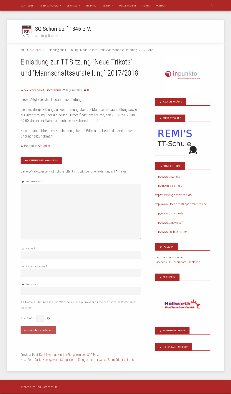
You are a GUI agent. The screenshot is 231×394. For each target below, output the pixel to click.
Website (30, 284)
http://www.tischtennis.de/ (171, 232)
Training (91, 5)
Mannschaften (49, 5)
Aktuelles (44, 146)
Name (30, 248)
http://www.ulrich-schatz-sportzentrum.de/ (180, 204)
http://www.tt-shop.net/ (169, 213)
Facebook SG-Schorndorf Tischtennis (177, 262)
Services (72, 5)
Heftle (146, 5)
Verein (106, 5)
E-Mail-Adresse (36, 266)
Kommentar (34, 181)
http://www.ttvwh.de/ (167, 177)
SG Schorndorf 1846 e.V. (63, 28)
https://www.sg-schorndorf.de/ (173, 195)
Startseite (27, 5)
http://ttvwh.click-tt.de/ (168, 186)
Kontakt (161, 5)
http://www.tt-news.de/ (169, 223)
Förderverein (127, 5)
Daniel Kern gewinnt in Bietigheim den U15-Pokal (69, 355)
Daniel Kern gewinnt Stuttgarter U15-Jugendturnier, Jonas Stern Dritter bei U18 (84, 360)
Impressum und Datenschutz (39, 387)
